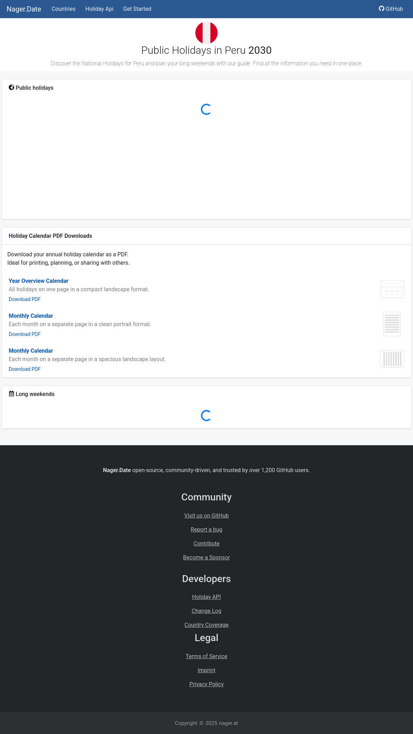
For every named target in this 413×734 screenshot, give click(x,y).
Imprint (207, 670)
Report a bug (207, 529)
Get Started (137, 9)
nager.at (228, 723)
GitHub (391, 9)
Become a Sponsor (206, 557)
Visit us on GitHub (206, 515)
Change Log (206, 611)
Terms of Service (206, 656)
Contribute (206, 543)
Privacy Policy (206, 684)
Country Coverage (206, 625)
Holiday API (206, 597)
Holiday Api (99, 9)
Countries (63, 9)
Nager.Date (24, 9)
